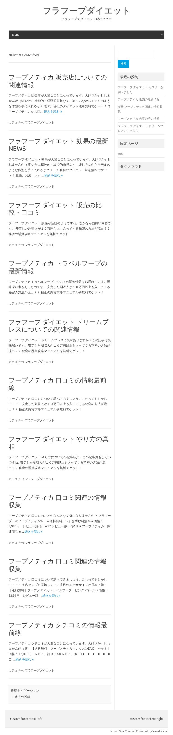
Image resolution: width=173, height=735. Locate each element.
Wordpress (160, 731)
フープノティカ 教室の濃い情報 (138, 118)
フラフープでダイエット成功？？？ (86, 19)
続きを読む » (53, 111)
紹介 (121, 153)
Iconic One (117, 731)
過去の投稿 (20, 697)
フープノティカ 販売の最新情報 (138, 99)
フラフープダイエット (86, 10)
